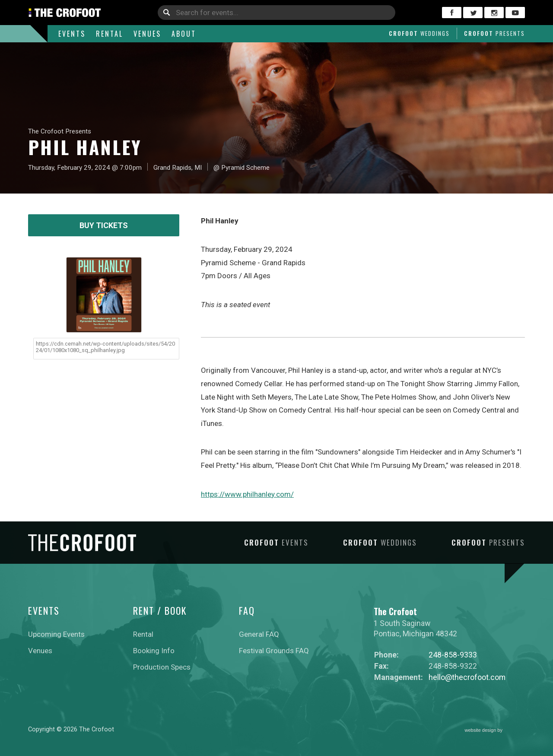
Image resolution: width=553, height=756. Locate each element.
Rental (109, 34)
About (184, 34)
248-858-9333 (453, 654)
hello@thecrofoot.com (467, 677)
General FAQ (259, 634)
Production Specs (162, 667)
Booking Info (154, 650)
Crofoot (419, 33)
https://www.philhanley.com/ (247, 494)
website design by (495, 730)
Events (72, 34)
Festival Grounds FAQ (274, 650)
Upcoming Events (56, 634)
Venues (147, 34)
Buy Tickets (103, 225)
